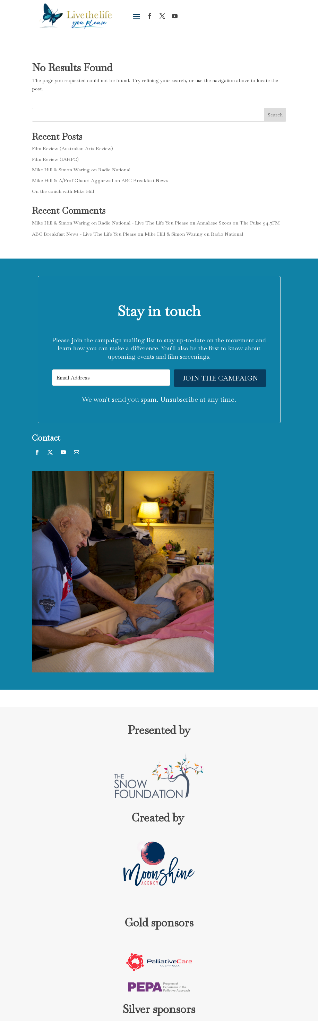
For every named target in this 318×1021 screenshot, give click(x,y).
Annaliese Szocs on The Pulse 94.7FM (238, 223)
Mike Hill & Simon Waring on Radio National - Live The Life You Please (110, 223)
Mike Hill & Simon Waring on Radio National (81, 169)
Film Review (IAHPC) (55, 159)
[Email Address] (111, 377)
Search (275, 115)
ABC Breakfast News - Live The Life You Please (84, 234)
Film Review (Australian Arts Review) (72, 148)
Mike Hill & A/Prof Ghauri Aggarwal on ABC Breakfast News (100, 180)
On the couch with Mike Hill (63, 191)
